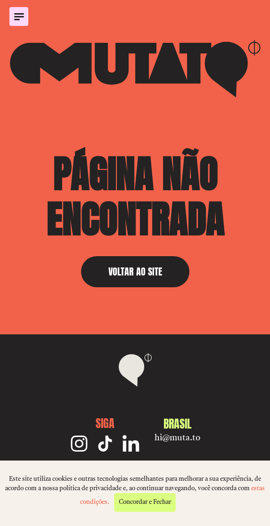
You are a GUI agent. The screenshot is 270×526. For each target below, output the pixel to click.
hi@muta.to (177, 438)
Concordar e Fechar (145, 502)
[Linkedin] (131, 443)
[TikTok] (105, 443)
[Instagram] (79, 443)
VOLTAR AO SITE (135, 271)
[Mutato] (135, 68)
